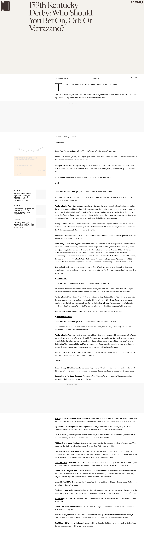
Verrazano (60, 143)
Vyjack (57, 418)
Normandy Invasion (64, 316)
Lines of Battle (60, 482)
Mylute (57, 427)
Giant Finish (59, 523)
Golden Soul (59, 507)
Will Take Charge (61, 443)
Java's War (59, 435)
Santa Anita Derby (83, 259)
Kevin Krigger (74, 244)
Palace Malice (60, 451)
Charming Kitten (61, 462)
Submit (41, 172)
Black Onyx (59, 515)
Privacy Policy (17, 175)
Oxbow (57, 471)
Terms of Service (39, 174)
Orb (57, 183)
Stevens (104, 471)
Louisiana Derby (102, 303)
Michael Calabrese (62, 78)
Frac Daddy (59, 490)
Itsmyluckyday (60, 368)
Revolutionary (62, 278)
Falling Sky (59, 498)
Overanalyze (59, 376)
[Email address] (30, 167)
